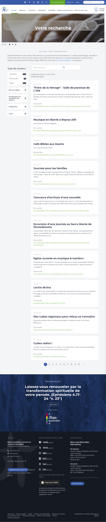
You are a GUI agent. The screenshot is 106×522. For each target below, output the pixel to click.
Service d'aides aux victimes (16, 473)
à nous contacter (63, 60)
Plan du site (10, 514)
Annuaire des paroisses (28, 516)
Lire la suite (53, 404)
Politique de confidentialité (42, 514)
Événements (17, 79)
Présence (31, 10)
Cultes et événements (65, 10)
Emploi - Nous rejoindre (44, 516)
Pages (17, 83)
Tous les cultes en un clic (15, 461)
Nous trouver (14, 456)
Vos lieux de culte (57, 2)
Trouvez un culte (99, 10)
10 (79, 364)
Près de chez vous (81, 10)
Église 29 (69, 2)
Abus (78, 2)
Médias (30, 514)
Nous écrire (14, 453)
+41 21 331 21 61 (15, 451)
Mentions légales (21, 514)
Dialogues (41, 10)
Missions (22, 10)
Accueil (13, 10)
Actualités (51, 10)
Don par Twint (77, 483)
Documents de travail (13, 516)
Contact (55, 516)
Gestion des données (13, 518)
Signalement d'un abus (17, 470)
